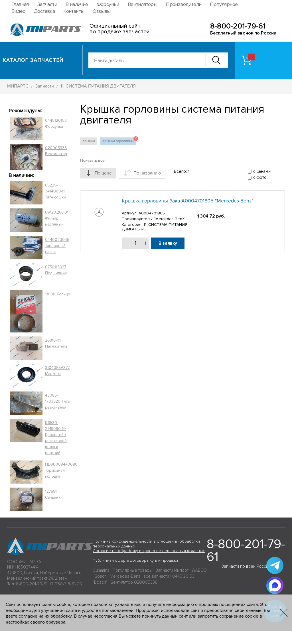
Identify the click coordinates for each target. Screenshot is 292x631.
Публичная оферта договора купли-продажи (135, 560)
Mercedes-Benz (125, 576)
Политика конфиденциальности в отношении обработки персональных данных (146, 544)
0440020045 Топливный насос (57, 245)
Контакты (73, 11)
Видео (18, 11)
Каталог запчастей (33, 60)
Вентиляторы (142, 4)
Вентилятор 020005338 (134, 582)
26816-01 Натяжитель (56, 343)
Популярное (224, 4)
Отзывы (101, 11)
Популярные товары (132, 570)
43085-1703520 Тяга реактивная (57, 401)
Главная (20, 4)
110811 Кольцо (57, 294)
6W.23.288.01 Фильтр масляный (56, 218)
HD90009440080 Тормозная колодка (61, 470)
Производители (183, 4)
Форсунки (108, 4)
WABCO (199, 570)
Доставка (44, 11)
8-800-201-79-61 (238, 26)
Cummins (101, 570)
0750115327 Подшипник (56, 270)
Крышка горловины (119, 140)
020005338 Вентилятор (56, 150)
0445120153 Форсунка (56, 123)
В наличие (77, 4)
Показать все (92, 160)
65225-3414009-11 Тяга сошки (55, 191)
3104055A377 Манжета (57, 370)
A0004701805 (152, 213)
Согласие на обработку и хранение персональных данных (149, 550)
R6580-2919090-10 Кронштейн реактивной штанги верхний (56, 437)
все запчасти (156, 576)
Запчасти (47, 4)
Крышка (88, 141)
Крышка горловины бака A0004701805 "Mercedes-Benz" (188, 201)
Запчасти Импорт (171, 570)
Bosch (101, 576)
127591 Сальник (52, 494)
